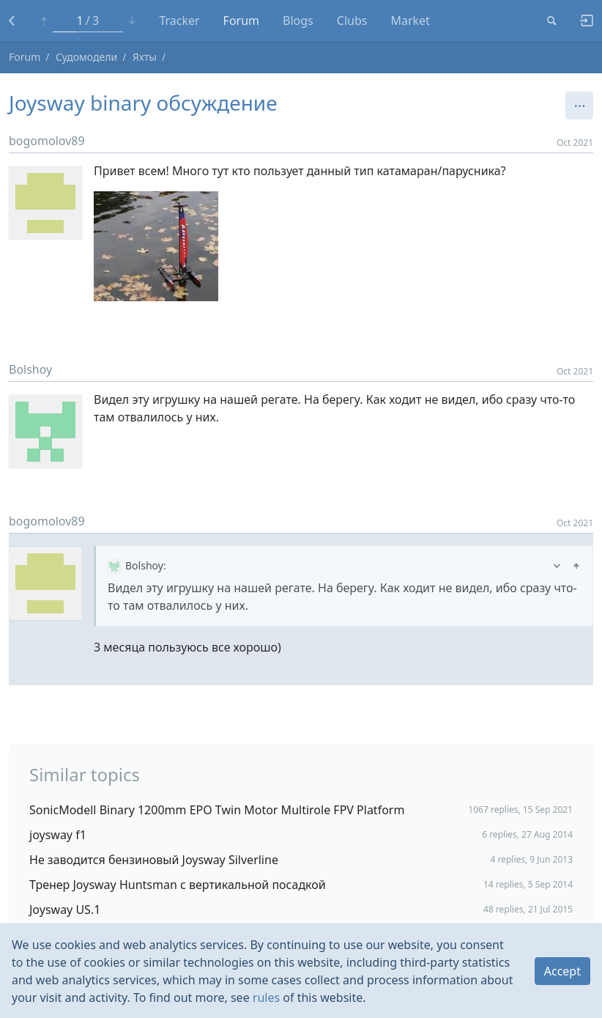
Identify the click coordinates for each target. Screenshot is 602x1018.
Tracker (179, 20)
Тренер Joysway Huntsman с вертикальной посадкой (177, 885)
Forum (241, 20)
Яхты (145, 57)
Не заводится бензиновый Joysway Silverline (153, 860)
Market (409, 20)
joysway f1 (57, 835)
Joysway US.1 (64, 909)
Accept (562, 971)
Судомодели (86, 57)
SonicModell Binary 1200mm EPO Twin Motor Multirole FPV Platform (216, 810)
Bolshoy (30, 369)
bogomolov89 (47, 141)
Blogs (298, 20)
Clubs (352, 20)
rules (266, 997)
